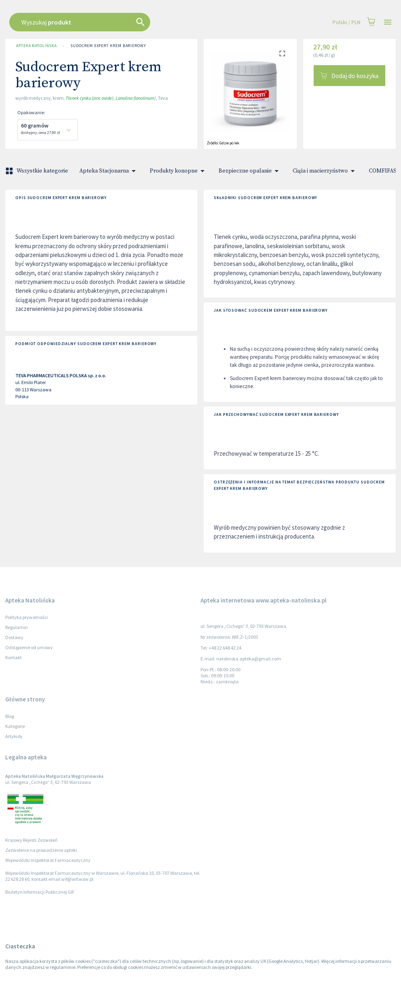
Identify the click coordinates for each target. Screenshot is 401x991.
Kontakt (13, 657)
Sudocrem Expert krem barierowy (108, 46)
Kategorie (15, 726)
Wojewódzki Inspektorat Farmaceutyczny (48, 860)
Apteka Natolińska (36, 46)
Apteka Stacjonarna (108, 171)
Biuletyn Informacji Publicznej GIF (39, 892)
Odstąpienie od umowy (29, 647)
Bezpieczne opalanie (250, 171)
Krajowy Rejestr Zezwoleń (31, 840)
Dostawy (14, 637)
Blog (9, 716)
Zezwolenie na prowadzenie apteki (41, 850)
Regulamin (16, 627)
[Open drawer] (388, 22)
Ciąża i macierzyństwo (325, 171)
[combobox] (169, 22)
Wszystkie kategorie (37, 170)
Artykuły (14, 736)
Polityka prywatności (26, 617)
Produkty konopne (178, 171)
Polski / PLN (346, 22)
